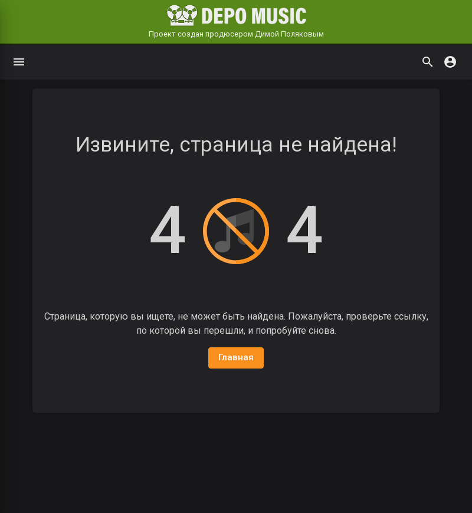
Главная (236, 357)
